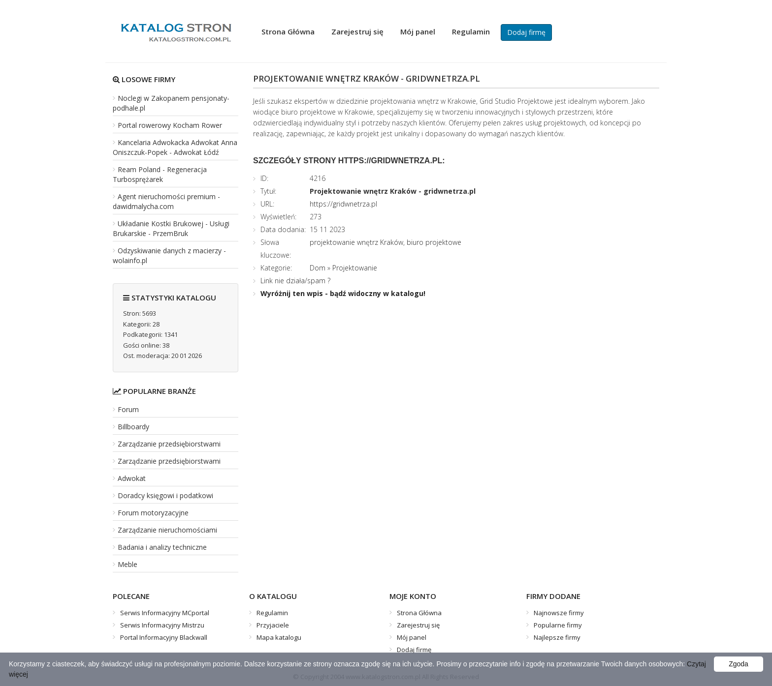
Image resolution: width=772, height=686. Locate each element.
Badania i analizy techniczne (162, 547)
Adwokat (132, 478)
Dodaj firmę (526, 32)
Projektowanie (354, 267)
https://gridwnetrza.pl (343, 204)
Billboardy (133, 426)
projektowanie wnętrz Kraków (356, 242)
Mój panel (417, 31)
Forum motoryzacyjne (153, 512)
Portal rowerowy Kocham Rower (170, 125)
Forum (128, 409)
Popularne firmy (558, 625)
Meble (127, 564)
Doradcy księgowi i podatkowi (165, 495)
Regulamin (471, 31)
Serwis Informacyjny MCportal (164, 612)
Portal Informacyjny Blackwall (163, 637)
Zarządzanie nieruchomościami (167, 530)
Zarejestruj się (357, 31)
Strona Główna (288, 31)
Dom (317, 267)
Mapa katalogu (279, 637)
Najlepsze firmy (557, 637)
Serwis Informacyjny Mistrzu (162, 625)
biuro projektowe (434, 242)
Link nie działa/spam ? (295, 280)
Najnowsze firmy (559, 612)
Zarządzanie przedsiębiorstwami (169, 443)
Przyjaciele (273, 625)
